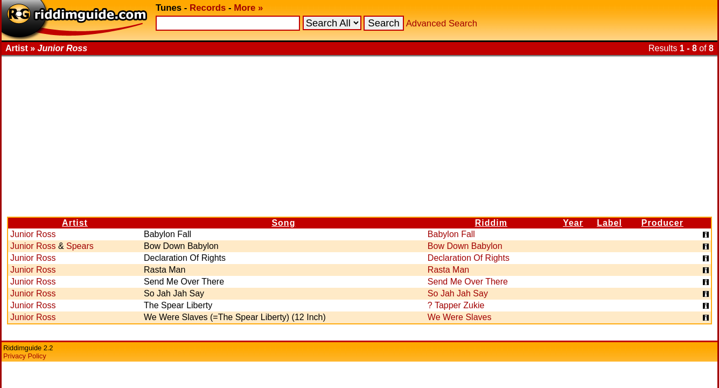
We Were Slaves (460, 317)
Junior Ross (32, 234)
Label (609, 222)
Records (208, 8)
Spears (80, 246)
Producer (662, 222)
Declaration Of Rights (468, 257)
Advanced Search (441, 23)
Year (573, 222)
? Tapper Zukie (456, 305)
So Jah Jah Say (458, 293)
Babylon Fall (451, 234)
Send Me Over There (468, 281)
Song (283, 222)
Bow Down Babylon (465, 246)
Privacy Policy (24, 356)
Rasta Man (448, 269)
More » (248, 8)
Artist (75, 222)
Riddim (491, 222)
